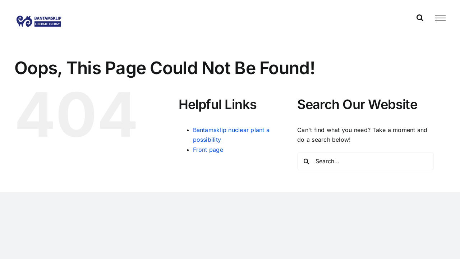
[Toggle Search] (420, 17)
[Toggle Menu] (440, 18)
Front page (208, 149)
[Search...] (365, 161)
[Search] (306, 161)
